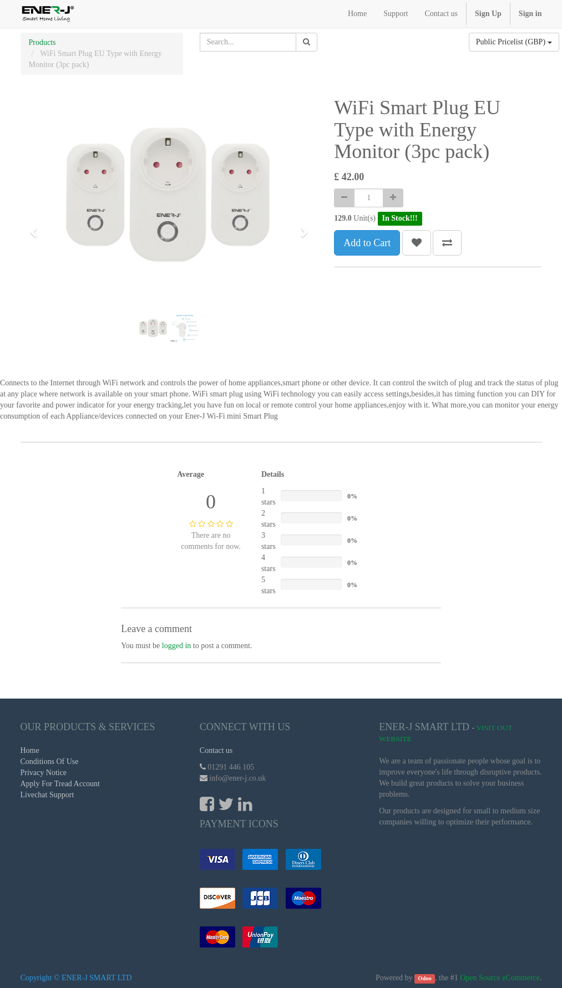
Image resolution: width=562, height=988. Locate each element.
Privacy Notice (44, 772)
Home (30, 750)
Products (42, 42)
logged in (176, 645)
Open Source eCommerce (500, 978)
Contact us (216, 750)
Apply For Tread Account (60, 784)
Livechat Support (47, 795)
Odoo (425, 978)
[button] (37, 227)
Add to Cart (367, 242)
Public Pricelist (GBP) (514, 42)
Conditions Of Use (50, 761)
